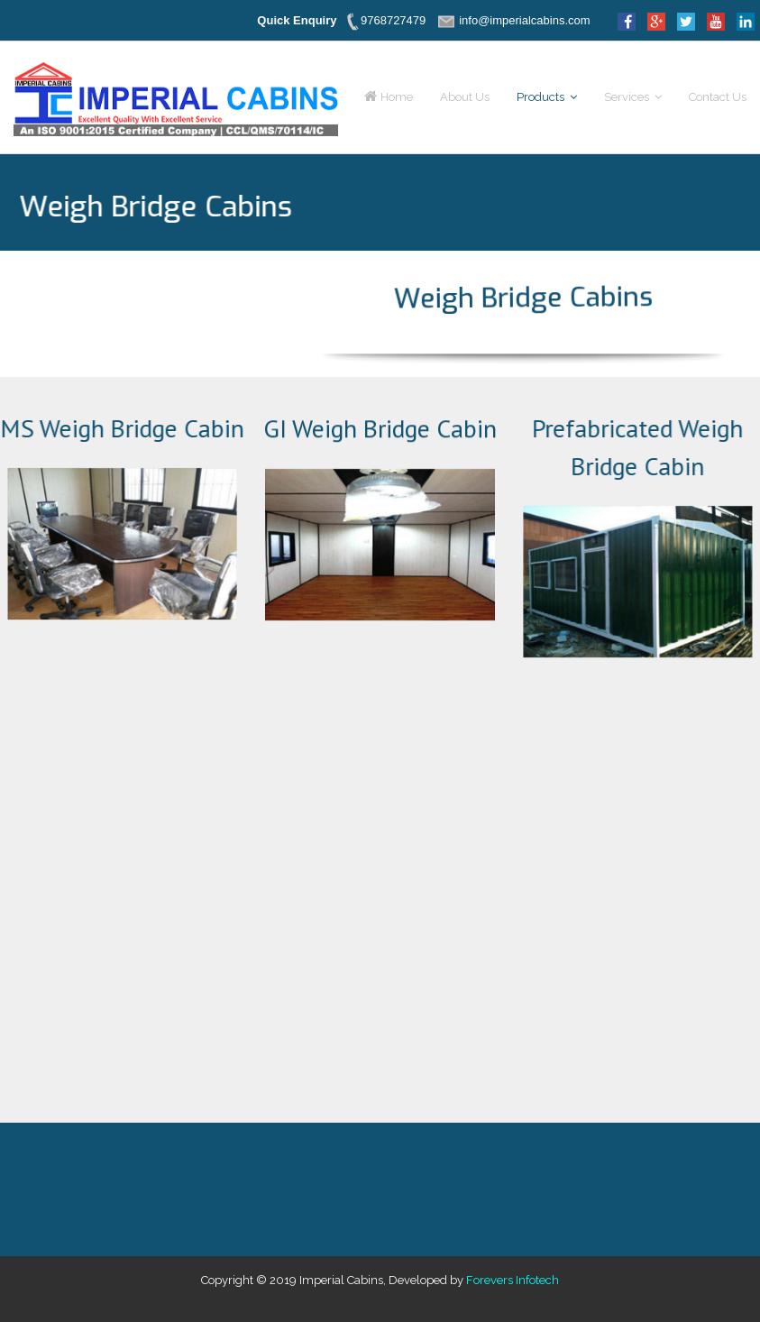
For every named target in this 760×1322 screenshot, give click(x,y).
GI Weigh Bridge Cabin (380, 429)
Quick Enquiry (296, 20)
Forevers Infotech (512, 1280)
